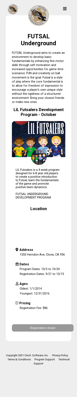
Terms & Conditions (19, 359)
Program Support (44, 359)
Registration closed (42, 328)
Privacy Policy (60, 355)
